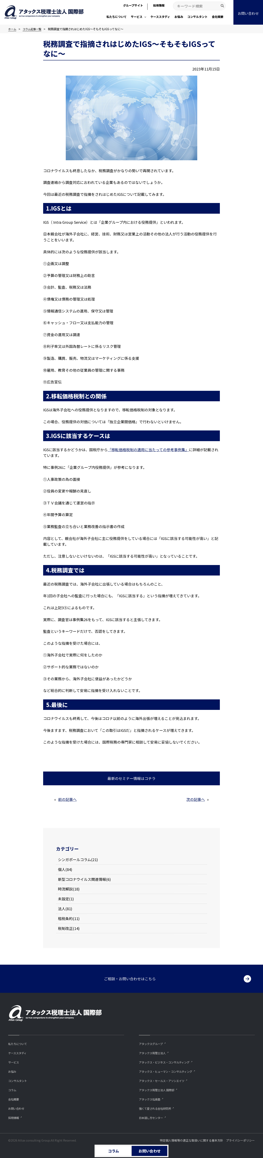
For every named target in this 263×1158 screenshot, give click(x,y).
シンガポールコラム (74, 859)
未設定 (63, 898)
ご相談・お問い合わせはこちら (130, 976)
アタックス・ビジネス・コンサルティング (168, 1061)
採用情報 (14, 1117)
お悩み (12, 1070)
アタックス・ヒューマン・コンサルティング (169, 1070)
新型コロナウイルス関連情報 (82, 879)
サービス (14, 1061)
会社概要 (14, 1098)
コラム (12, 1089)
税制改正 (65, 928)
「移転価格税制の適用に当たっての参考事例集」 (148, 449)
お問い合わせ (17, 1108)
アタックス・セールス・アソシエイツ (165, 1079)
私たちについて (19, 1042)
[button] (144, 16)
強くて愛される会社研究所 (157, 1108)
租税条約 (65, 918)
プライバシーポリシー (240, 1140)
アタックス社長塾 (151, 1098)
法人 (61, 908)
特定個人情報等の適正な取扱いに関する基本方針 (191, 1140)
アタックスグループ (152, 1042)
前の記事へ (67, 799)
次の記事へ (195, 799)
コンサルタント (19, 1079)
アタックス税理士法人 (154, 1051)
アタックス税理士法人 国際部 (159, 1089)
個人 (61, 869)
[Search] (222, 6)
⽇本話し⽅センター (153, 1117)
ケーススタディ (18, 1051)
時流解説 (65, 889)
